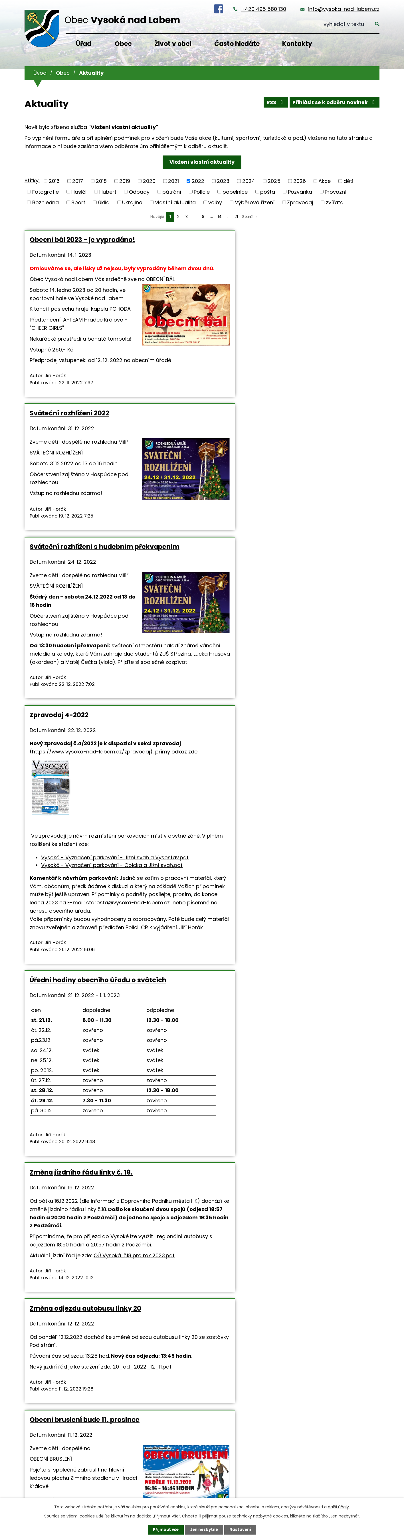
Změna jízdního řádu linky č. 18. (320, 507)
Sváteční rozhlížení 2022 (189, 239)
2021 (173, 181)
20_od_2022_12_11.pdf (70, 955)
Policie (202, 191)
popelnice (235, 191)
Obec (123, 43)
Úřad (83, 43)
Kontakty (297, 43)
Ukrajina (132, 202)
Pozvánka (300, 191)
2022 (198, 181)
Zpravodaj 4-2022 (59, 507)
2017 (77, 181)
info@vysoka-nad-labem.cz (343, 9)
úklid (104, 202)
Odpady (139, 191)
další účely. (339, 1506)
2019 (124, 181)
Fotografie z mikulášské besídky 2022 (189, 1146)
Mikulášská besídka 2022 (310, 1142)
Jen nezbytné (204, 1529)
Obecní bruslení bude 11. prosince (189, 873)
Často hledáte (237, 43)
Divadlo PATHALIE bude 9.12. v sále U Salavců (317, 873)
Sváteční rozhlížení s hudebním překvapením (321, 243)
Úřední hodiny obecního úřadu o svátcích (200, 511)
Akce (324, 181)
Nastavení (242, 1529)
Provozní (335, 191)
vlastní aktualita (175, 202)
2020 (149, 181)
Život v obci (172, 43)
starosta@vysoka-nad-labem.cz (71, 768)
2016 (54, 181)
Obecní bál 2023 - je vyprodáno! (62, 243)
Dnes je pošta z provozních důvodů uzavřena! (74, 1146)
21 (236, 216)
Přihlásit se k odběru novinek (333, 103)
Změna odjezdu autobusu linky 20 (81, 873)
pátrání (171, 191)
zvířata (335, 202)
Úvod (40, 72)
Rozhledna (45, 202)
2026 (299, 181)
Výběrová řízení (254, 202)
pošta (267, 191)
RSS (272, 103)
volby (215, 202)
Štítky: (32, 180)
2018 (101, 181)
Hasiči (78, 191)
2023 (223, 181)
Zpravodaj (300, 202)
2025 (274, 181)
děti (348, 181)
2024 (248, 181)
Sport (78, 202)
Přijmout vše (164, 1529)
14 (220, 216)
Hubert (107, 191)
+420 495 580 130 (263, 9)
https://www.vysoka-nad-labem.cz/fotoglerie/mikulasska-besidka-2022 (191, 1199)
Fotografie (45, 191)
